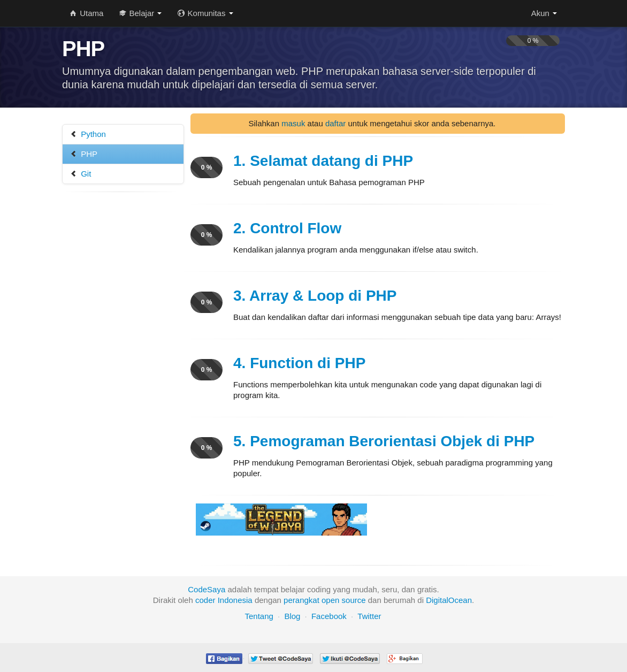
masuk (293, 123)
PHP (83, 153)
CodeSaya (206, 589)
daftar (335, 123)
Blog (292, 616)
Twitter (369, 616)
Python (88, 134)
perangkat (301, 600)
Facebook (329, 616)
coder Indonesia (224, 600)
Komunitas (205, 13)
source (354, 600)
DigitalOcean (449, 600)
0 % (206, 167)
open (330, 600)
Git (80, 173)
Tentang (258, 616)
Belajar (140, 13)
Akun (544, 13)
